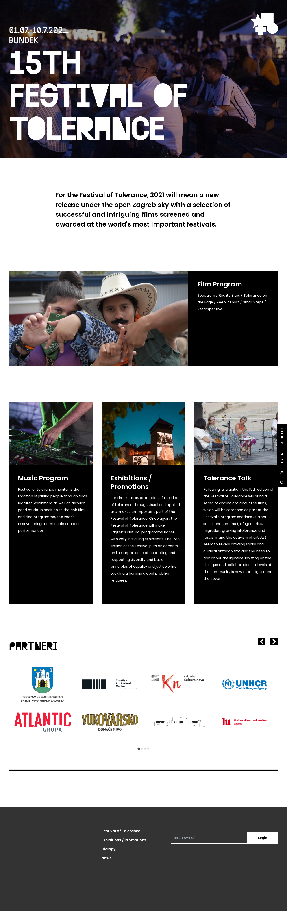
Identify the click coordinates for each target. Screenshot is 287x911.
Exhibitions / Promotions (124, 840)
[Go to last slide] (261, 641)
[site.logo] (264, 24)
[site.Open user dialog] (282, 472)
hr (282, 461)
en (282, 454)
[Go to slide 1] (138, 748)
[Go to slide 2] (142, 749)
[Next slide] (274, 641)
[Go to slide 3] (145, 749)
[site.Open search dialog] (282, 482)
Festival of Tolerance (121, 831)
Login (262, 837)
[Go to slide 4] (148, 749)
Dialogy (109, 849)
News (106, 858)
